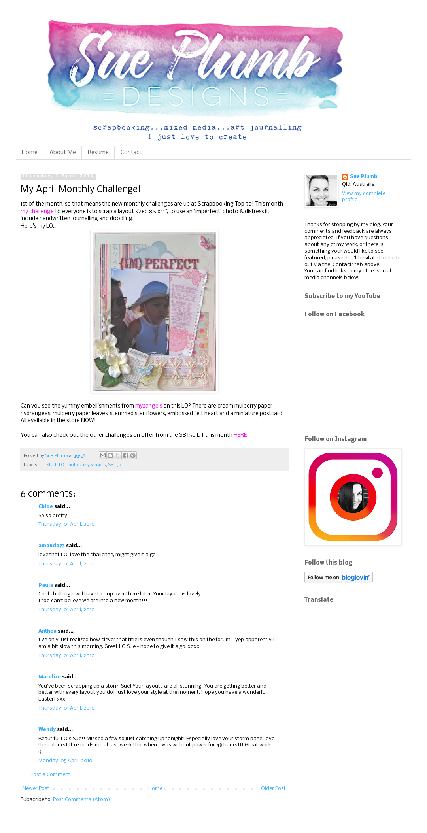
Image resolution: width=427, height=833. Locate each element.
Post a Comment (50, 774)
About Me (62, 152)
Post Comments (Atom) (81, 799)
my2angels (94, 465)
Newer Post (36, 788)
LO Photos (70, 465)
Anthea (47, 631)
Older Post (273, 788)
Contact (131, 152)
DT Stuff (48, 465)
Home (30, 152)
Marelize (49, 677)
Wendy (47, 729)
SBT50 (114, 465)
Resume (98, 152)
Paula (45, 585)
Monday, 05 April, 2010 (65, 760)
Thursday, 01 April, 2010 (66, 524)
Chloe (45, 506)
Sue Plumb (364, 176)
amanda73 (51, 545)
